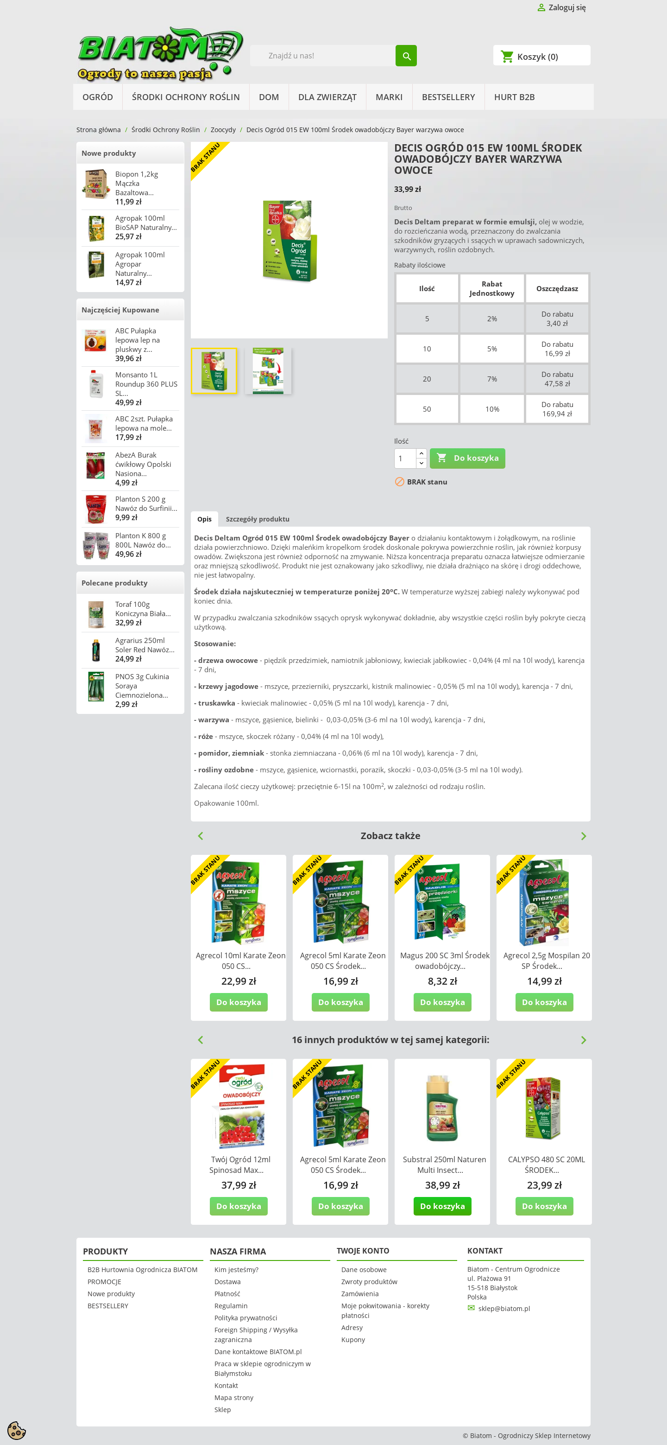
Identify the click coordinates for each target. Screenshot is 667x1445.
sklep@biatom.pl (504, 1308)
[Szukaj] (333, 55)
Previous (196, 832)
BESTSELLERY (448, 96)
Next (580, 832)
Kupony (353, 1339)
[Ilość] (405, 458)
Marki (389, 96)
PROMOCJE (104, 1281)
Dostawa (227, 1281)
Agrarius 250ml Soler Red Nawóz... (145, 645)
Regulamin (231, 1305)
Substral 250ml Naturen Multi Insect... (444, 1164)
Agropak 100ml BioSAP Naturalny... (146, 222)
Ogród (97, 96)
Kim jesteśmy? (236, 1269)
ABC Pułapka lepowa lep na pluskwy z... (137, 340)
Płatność (227, 1293)
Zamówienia (360, 1293)
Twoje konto (363, 1251)
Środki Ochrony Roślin (186, 96)
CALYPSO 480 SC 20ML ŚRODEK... (546, 1164)
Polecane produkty (115, 582)
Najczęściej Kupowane (120, 309)
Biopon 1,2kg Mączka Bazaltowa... (136, 183)
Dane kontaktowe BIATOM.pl (258, 1351)
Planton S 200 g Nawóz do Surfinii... (146, 503)
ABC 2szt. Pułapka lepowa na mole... (144, 423)
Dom (269, 96)
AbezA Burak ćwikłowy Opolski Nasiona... (143, 464)
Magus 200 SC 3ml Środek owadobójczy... (445, 960)
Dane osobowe (364, 1269)
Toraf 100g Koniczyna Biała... (143, 608)
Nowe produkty (109, 153)
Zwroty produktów (369, 1281)
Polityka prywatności (245, 1317)
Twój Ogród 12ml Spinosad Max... (240, 1164)
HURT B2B (514, 96)
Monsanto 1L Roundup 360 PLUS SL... (146, 384)
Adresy (352, 1327)
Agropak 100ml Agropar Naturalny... (140, 264)
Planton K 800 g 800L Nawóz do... (143, 540)
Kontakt (226, 1385)
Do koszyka (467, 458)
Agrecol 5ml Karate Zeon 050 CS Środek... (343, 960)
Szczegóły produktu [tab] (257, 519)
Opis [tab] (204, 519)
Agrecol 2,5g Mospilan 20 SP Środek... (546, 960)
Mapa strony (233, 1397)
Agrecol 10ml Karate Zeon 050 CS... (241, 960)
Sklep (222, 1409)
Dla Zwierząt (327, 96)
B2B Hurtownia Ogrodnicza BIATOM (143, 1269)
